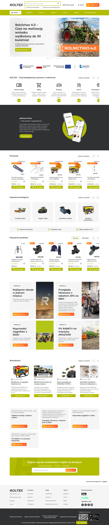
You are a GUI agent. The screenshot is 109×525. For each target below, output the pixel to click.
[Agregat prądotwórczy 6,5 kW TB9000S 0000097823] (56, 170)
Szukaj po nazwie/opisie (33, 7)
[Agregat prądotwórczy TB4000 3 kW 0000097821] (75, 170)
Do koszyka (18, 187)
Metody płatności (51, 500)
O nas (11, 504)
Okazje (76, 12)
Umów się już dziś (50, 426)
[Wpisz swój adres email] (48, 470)
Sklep (65, 500)
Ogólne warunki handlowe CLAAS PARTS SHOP (50, 516)
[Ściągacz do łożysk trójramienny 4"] (18, 252)
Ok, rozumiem (82, 522)
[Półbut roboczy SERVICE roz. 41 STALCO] (94, 252)
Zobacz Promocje (19, 426)
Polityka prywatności (16, 516)
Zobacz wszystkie (84, 78)
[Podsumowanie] (92, 5)
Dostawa (48, 497)
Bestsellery (85, 238)
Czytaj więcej (20, 396)
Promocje (30, 493)
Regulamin (49, 493)
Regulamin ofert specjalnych (68, 516)
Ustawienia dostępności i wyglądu (96, 481)
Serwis (65, 497)
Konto (81, 5)
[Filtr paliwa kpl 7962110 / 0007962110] (94, 170)
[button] (88, 5)
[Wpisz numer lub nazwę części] (41, 3)
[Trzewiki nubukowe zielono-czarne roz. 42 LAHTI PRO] (37, 252)
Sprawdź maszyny (23, 50)
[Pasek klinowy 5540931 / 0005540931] (37, 170)
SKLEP (15, 12)
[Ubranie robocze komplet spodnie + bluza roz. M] (56, 252)
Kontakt (12, 501)
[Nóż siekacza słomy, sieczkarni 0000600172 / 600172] (18, 170)
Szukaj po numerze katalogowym (51, 7)
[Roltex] (16, 5)
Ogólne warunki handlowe (32, 516)
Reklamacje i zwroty (51, 504)
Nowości (75, 238)
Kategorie (31, 504)
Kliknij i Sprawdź (80, 426)
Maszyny (66, 493)
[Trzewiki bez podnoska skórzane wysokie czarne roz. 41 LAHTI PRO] (75, 252)
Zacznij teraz (26, 136)
